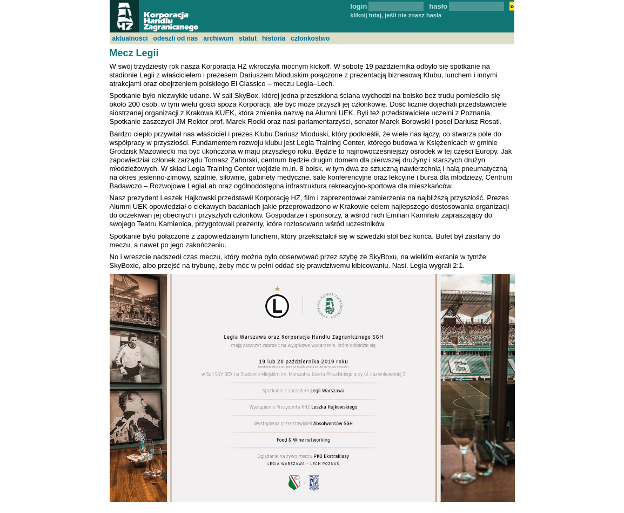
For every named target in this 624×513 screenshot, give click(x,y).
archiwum (218, 38)
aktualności (130, 38)
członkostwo (310, 38)
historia (273, 38)
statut (248, 38)
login (358, 6)
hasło (438, 6)
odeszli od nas (175, 38)
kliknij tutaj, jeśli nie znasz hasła (395, 15)
